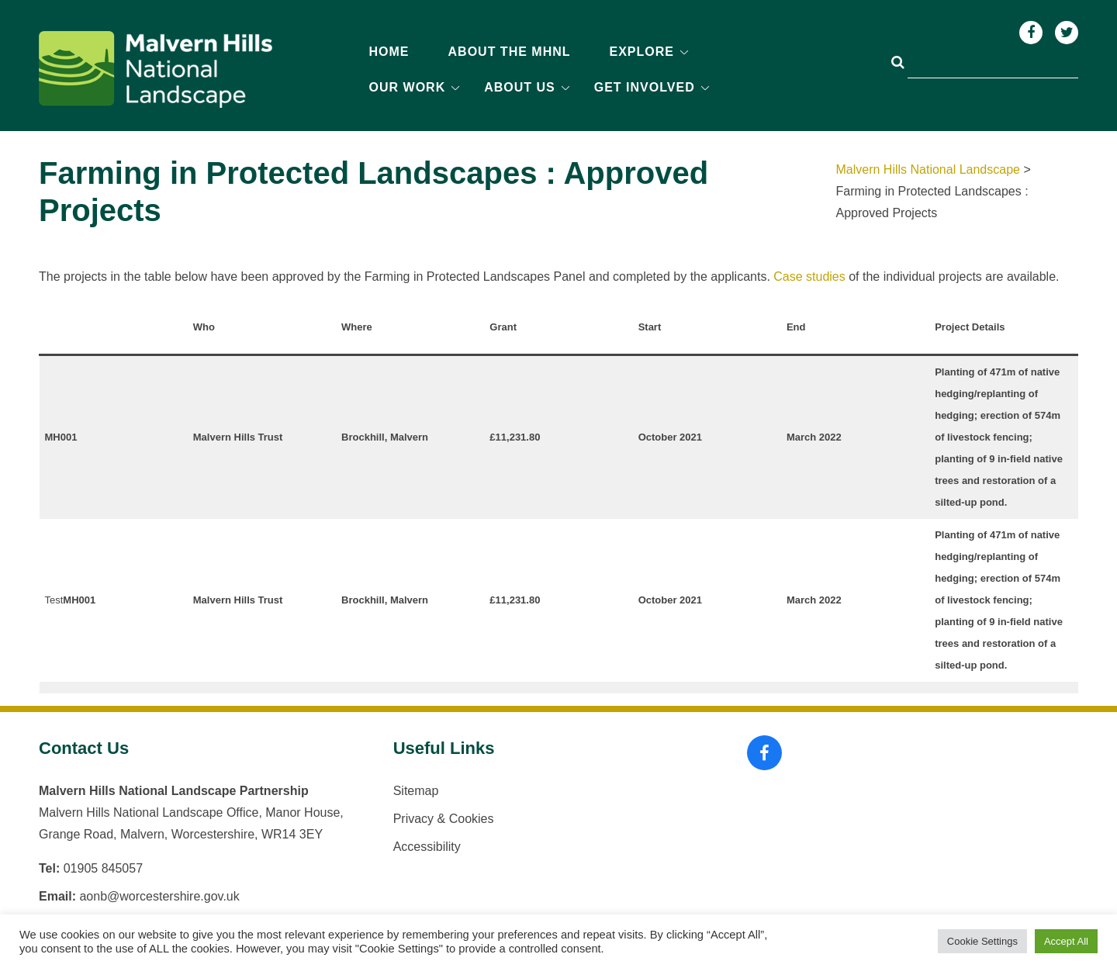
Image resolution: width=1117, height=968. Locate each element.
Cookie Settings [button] (982, 941)
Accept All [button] (1066, 941)
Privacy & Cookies (443, 818)
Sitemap (416, 790)
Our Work (407, 87)
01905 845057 (103, 868)
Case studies (809, 276)
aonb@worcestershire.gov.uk (159, 896)
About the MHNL (509, 51)
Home (389, 51)
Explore (642, 51)
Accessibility (427, 846)
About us (519, 87)
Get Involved (644, 87)
